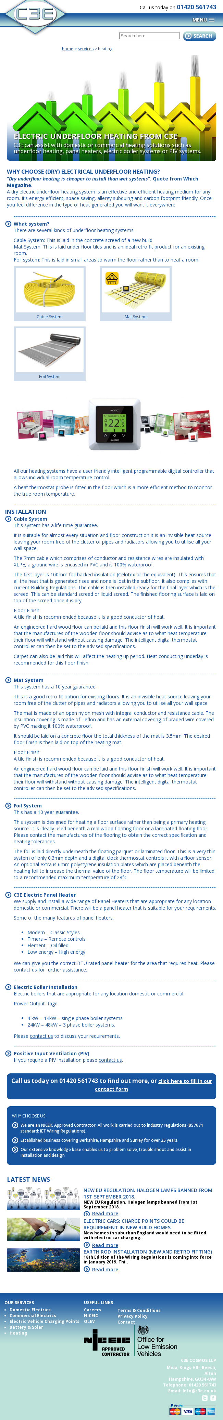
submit (199, 36)
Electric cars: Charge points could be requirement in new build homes (134, 1224)
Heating (18, 1333)
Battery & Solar (26, 1327)
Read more (105, 1213)
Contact (126, 1322)
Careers (92, 1310)
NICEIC (91, 1315)
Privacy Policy (132, 1316)
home (67, 49)
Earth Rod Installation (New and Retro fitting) (148, 1251)
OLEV (89, 1321)
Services (86, 49)
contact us (25, 969)
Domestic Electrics (30, 1310)
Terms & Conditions (139, 1310)
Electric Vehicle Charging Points (44, 1321)
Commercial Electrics (33, 1315)
